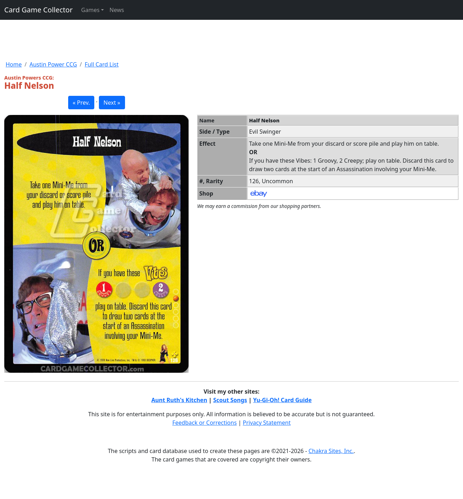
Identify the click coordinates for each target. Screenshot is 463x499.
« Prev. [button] (81, 102)
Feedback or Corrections (204, 423)
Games (90, 10)
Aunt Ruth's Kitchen (179, 400)
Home (14, 64)
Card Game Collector (38, 9)
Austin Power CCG (53, 64)
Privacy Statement (267, 423)
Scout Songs (230, 400)
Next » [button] (111, 102)
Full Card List (102, 64)
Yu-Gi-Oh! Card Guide (282, 400)
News (116, 10)
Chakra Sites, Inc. (331, 451)
